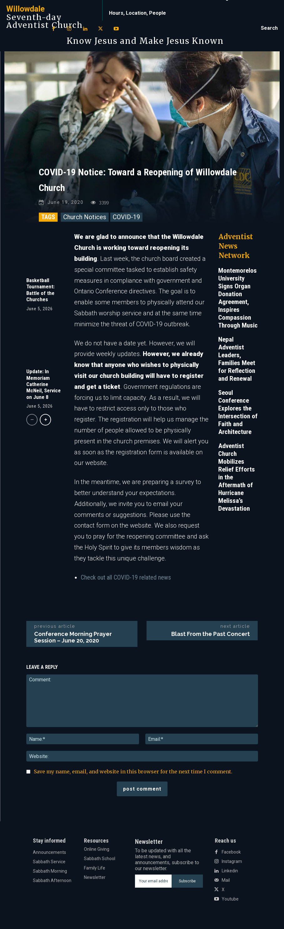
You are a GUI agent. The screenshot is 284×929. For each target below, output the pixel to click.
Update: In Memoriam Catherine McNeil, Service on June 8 (43, 384)
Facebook (231, 852)
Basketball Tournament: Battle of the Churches (40, 289)
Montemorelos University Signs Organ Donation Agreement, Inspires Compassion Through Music (238, 298)
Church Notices (84, 217)
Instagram (232, 861)
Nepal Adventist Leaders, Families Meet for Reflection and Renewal (236, 359)
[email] (153, 881)
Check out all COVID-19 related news (126, 577)
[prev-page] (32, 420)
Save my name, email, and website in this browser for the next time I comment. (133, 771)
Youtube (230, 899)
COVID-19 (126, 217)
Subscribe (187, 881)
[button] (269, 28)
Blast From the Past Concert (210, 634)
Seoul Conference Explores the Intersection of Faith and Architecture (238, 412)
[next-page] (45, 420)
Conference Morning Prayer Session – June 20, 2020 (73, 637)
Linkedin (230, 871)
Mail (226, 880)
